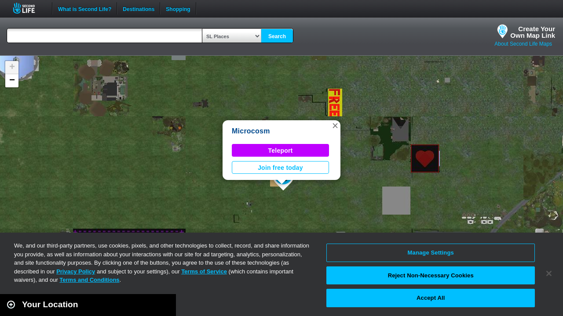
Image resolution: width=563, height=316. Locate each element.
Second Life (28, 8)
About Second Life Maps (523, 44)
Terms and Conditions (89, 279)
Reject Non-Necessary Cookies (431, 275)
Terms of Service (204, 271)
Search (277, 36)
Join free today (280, 167)
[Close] (549, 273)
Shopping (178, 8)
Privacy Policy (75, 271)
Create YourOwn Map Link (532, 32)
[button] (335, 125)
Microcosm (251, 131)
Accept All (431, 297)
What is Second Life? (84, 8)
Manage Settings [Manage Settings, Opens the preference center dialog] (431, 252)
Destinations (138, 8)
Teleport (280, 150)
